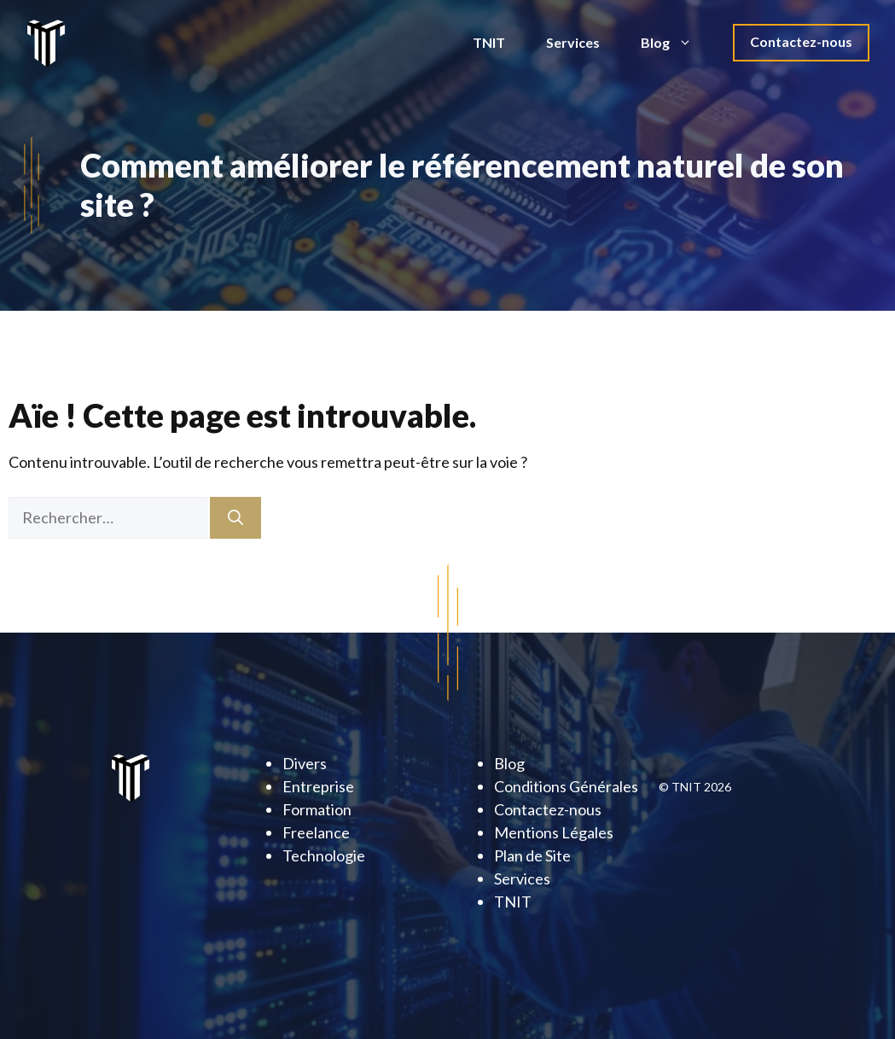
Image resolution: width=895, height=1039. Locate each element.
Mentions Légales (553, 832)
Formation (317, 809)
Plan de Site (532, 855)
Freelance (316, 832)
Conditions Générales (566, 786)
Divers (304, 763)
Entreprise (318, 786)
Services (573, 42)
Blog (676, 42)
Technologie (323, 855)
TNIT (489, 42)
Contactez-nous (801, 41)
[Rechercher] (235, 518)
